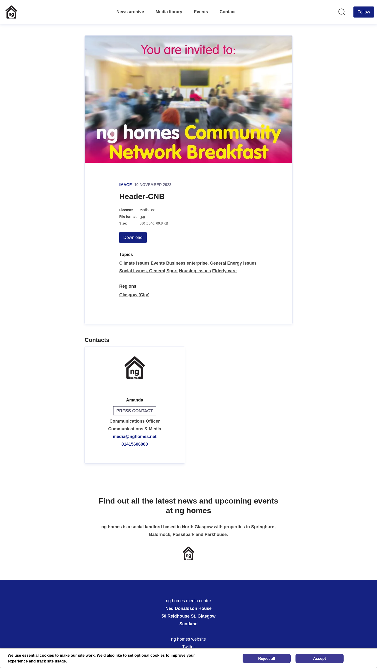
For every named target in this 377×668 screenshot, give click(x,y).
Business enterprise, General (196, 263)
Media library (169, 11)
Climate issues (134, 263)
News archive (130, 11)
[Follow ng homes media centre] (363, 12)
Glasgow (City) (134, 294)
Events (201, 11)
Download (133, 237)
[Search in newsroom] (342, 12)
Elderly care (224, 270)
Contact (228, 11)
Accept (319, 658)
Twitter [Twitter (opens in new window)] (188, 646)
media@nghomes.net (135, 436)
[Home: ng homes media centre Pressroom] (11, 12)
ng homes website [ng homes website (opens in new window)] (188, 639)
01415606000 (134, 444)
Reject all (266, 658)
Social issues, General (142, 270)
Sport (172, 270)
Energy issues (242, 263)
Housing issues (195, 270)
